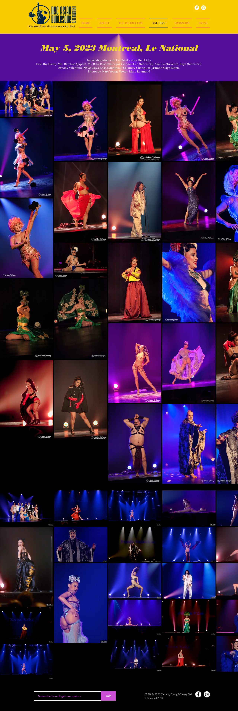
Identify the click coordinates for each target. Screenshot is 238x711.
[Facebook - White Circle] (198, 694)
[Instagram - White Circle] (207, 694)
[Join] (108, 696)
